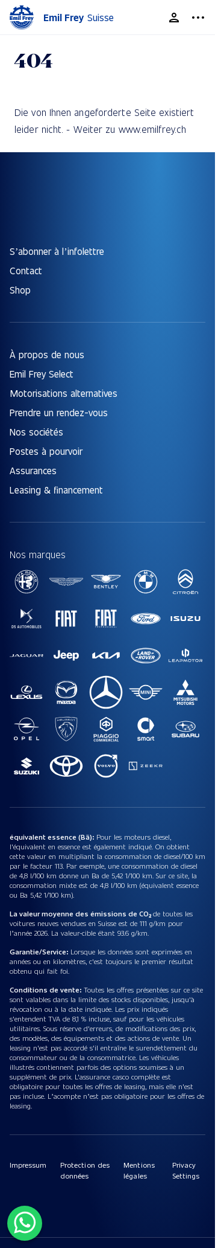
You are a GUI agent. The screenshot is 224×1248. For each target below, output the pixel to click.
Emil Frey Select (41, 373)
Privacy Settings (185, 1170)
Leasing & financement (56, 489)
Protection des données (84, 1170)
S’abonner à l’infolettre (57, 251)
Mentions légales (138, 1170)
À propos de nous (47, 354)
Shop (20, 289)
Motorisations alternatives (63, 393)
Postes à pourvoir (46, 451)
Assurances (33, 470)
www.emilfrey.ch (153, 129)
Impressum (28, 1164)
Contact (26, 270)
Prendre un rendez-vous (59, 412)
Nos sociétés (36, 431)
